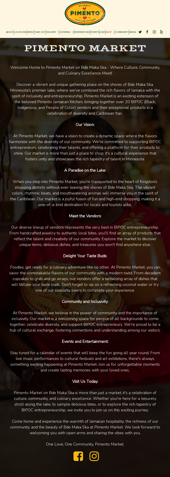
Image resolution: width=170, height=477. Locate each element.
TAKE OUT (40, 32)
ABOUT (9, 32)
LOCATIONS (20, 32)
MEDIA (132, 32)
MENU (30, 32)
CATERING (66, 32)
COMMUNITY (121, 32)
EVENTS (95, 32)
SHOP (110, 32)
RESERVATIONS (82, 32)
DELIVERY (52, 32)
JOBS (102, 32)
